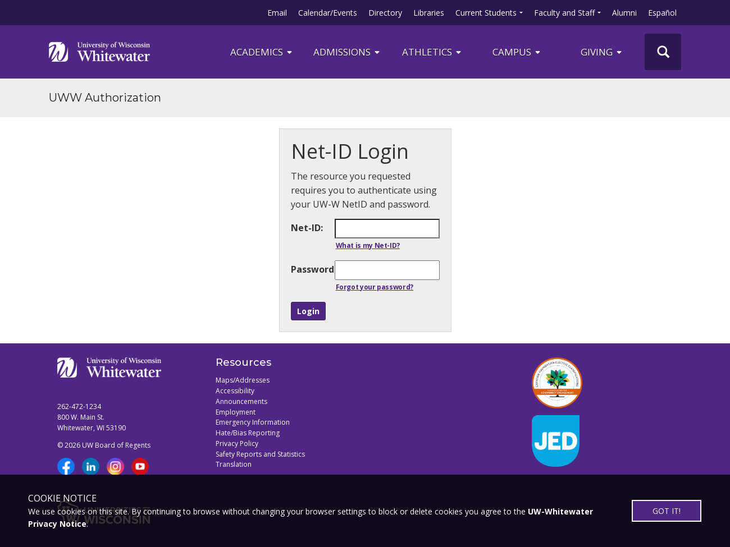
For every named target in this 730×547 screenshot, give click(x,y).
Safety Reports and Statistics (260, 454)
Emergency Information (253, 422)
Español (662, 12)
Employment (236, 412)
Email (277, 12)
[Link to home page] (99, 51)
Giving (602, 51)
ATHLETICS (432, 51)
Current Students (486, 12)
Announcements (241, 401)
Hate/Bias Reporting (248, 433)
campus (517, 51)
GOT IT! (667, 510)
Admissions (347, 51)
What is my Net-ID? (368, 245)
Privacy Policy (237, 443)
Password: (312, 269)
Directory (385, 12)
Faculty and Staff (564, 12)
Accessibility (235, 391)
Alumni (624, 12)
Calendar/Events (327, 12)
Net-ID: (307, 228)
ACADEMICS (262, 51)
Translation (234, 464)
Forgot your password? (374, 287)
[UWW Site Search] (663, 52)
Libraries (428, 12)
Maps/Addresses (243, 380)
